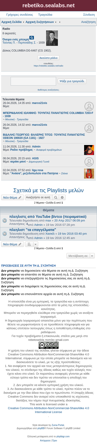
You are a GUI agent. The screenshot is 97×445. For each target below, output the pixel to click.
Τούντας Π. (9, 42)
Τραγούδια (45, 14)
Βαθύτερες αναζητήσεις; (48, 90)
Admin (36, 146)
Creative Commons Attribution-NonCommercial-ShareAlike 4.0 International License (48, 410)
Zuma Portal (58, 425)
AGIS (35, 158)
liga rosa (37, 170)
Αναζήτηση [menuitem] (88, 22)
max (48, 220)
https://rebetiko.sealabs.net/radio (48, 66)
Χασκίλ (50, 233)
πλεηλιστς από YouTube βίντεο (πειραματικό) (47, 217)
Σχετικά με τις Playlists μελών (48, 190)
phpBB (41, 428)
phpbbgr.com (63, 436)
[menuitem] (45, 441)
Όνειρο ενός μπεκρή (15, 39)
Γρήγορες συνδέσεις (19, 14)
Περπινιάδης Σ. (27, 42)
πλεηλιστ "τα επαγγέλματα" (32, 230)
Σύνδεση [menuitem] (89, 14)
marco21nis (39, 103)
